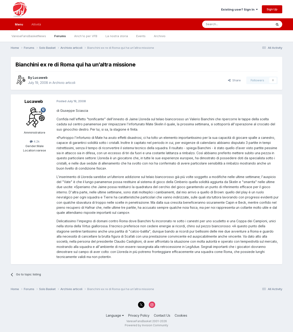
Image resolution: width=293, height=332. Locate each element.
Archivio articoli (63, 83)
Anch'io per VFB (85, 36)
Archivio (159, 36)
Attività (36, 24)
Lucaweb (40, 78)
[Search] (225, 24)
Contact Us (162, 315)
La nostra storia (117, 36)
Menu (19, 26)
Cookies (181, 315)
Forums (60, 36)
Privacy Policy (138, 315)
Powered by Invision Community (146, 325)
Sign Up (272, 9)
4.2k (35, 141)
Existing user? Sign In (239, 9)
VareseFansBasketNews (28, 36)
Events (141, 36)
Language (115, 315)
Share (234, 80)
